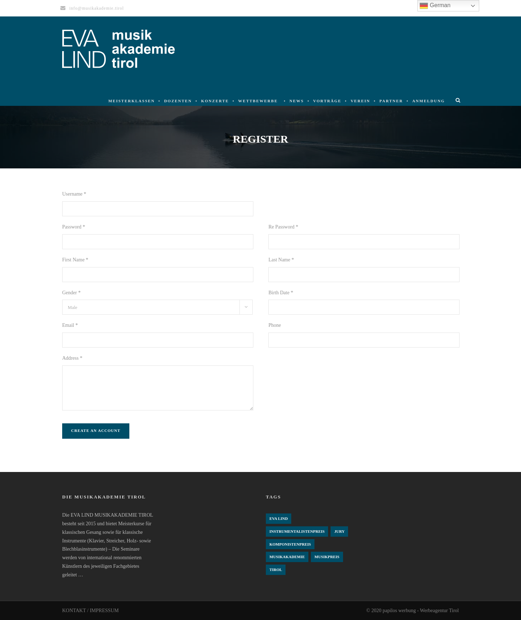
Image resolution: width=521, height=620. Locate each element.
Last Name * (281, 259)
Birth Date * (280, 292)
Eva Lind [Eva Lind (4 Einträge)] (278, 518)
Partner (391, 101)
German (435, 5)
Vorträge (327, 101)
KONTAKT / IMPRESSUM (90, 610)
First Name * (75, 259)
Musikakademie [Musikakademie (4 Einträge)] (287, 557)
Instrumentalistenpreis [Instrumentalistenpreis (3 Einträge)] (296, 531)
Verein (360, 101)
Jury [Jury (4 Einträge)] (339, 531)
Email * (70, 325)
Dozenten (178, 101)
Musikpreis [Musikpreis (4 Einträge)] (326, 557)
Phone (274, 325)
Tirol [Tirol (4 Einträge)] (275, 569)
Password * (73, 227)
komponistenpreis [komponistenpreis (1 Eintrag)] (290, 544)
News (296, 101)
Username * (74, 194)
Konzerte (215, 101)
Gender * (71, 292)
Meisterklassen (131, 101)
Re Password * (283, 227)
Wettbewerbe (258, 101)
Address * (72, 358)
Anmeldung (428, 101)
